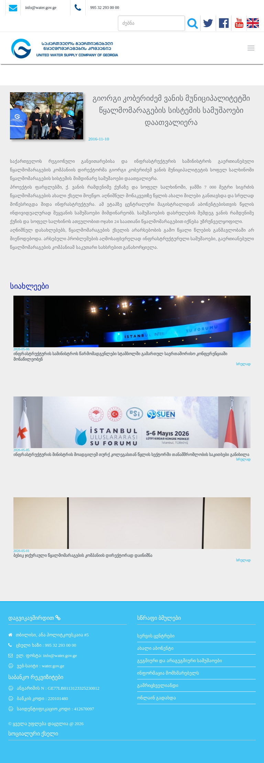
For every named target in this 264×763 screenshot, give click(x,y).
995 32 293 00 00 (104, 7)
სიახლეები (29, 286)
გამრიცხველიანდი (157, 685)
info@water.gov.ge (40, 7)
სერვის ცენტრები (156, 635)
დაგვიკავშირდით (34, 618)
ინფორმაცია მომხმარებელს (168, 673)
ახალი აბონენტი (155, 648)
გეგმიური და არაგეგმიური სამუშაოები (179, 660)
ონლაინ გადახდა (156, 697)
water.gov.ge (53, 665)
